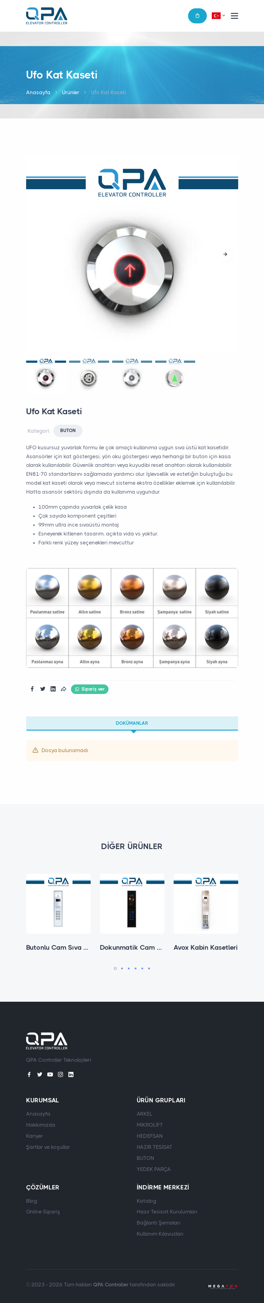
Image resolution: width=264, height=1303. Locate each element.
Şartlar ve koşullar (48, 1147)
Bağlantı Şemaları (158, 1223)
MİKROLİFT (150, 1125)
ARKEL (144, 1114)
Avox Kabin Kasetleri (206, 947)
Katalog (146, 1201)
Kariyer (34, 1136)
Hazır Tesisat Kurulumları (167, 1212)
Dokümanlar (132, 723)
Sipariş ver (90, 689)
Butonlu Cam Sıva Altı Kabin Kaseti (81, 947)
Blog (31, 1201)
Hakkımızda (40, 1125)
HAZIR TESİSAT (154, 1147)
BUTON (68, 430)
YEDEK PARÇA (154, 1169)
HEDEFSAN (150, 1136)
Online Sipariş (43, 1212)
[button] (218, 16)
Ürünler (70, 92)
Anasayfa (38, 92)
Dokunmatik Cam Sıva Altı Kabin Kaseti (162, 947)
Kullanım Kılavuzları (160, 1234)
